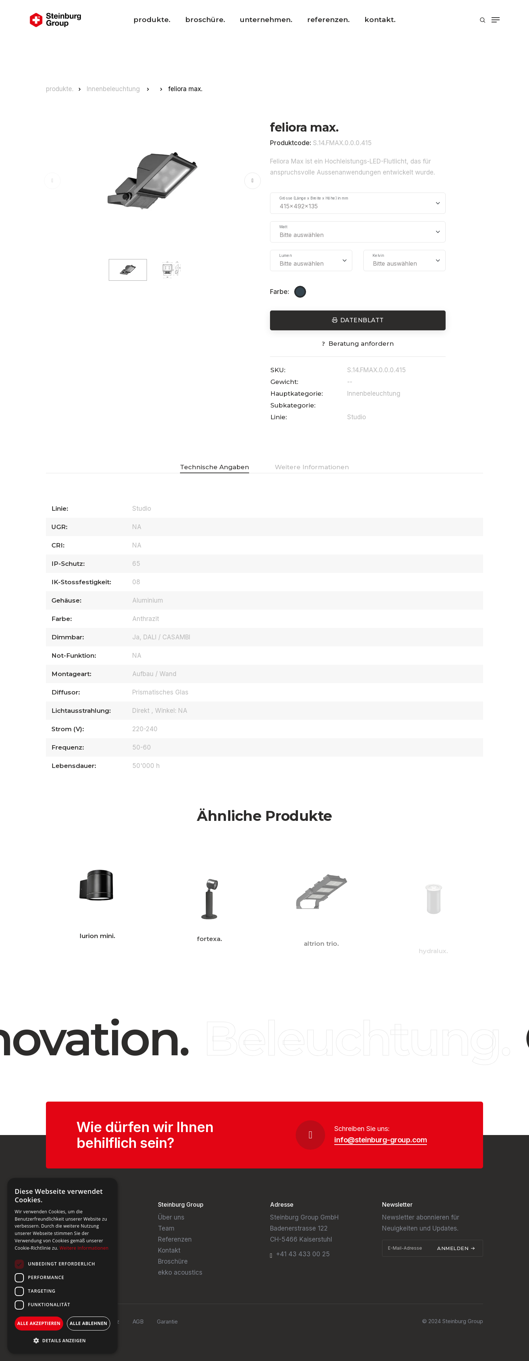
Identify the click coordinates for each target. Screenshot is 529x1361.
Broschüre (173, 1261)
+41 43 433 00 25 (303, 1254)
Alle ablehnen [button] (88, 1323)
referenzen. (328, 19)
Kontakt (169, 1250)
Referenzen (175, 1239)
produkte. (151, 19)
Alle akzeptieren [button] (39, 1323)
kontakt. (380, 19)
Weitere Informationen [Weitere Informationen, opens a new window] (84, 1248)
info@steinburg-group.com (380, 1139)
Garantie (167, 1321)
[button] (252, 180)
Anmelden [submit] (456, 1248)
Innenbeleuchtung (114, 89)
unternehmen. (266, 19)
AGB (138, 1321)
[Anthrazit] (301, 292)
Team (166, 1228)
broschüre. (205, 19)
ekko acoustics (180, 1272)
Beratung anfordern (361, 343)
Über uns (171, 1217)
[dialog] (62, 1266)
